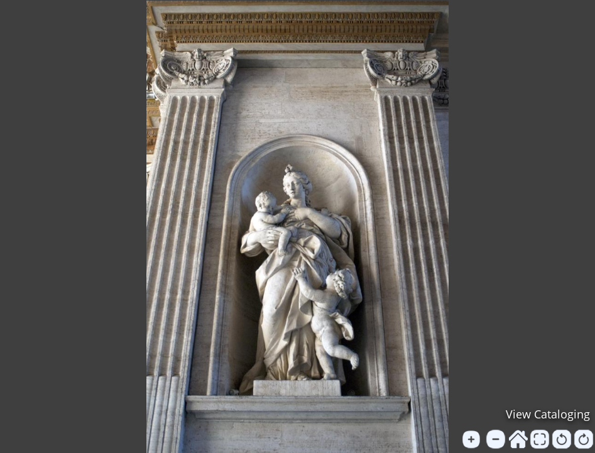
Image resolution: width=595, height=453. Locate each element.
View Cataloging (548, 414)
